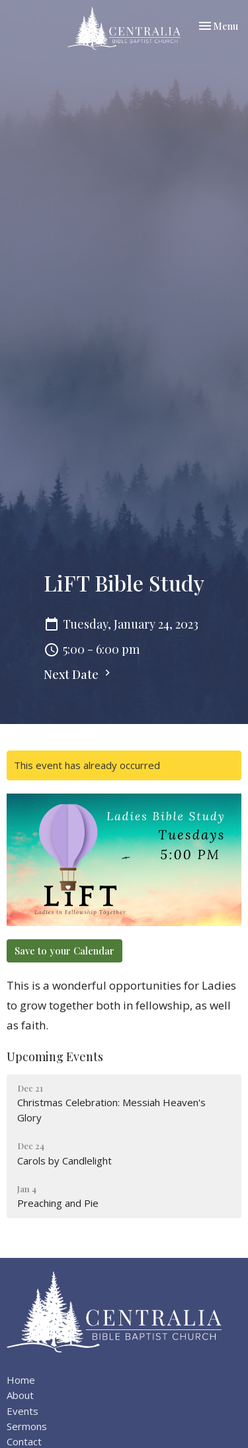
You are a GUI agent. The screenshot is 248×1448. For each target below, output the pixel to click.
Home (21, 1379)
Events (22, 1411)
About (20, 1395)
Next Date (79, 674)
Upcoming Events (55, 1056)
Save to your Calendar (64, 950)
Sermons (27, 1426)
